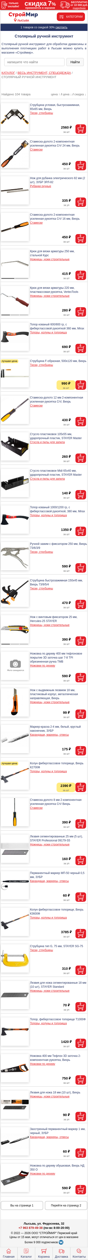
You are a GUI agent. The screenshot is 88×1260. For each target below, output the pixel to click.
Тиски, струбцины (41, 113)
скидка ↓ (80, 94)
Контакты (79, 1252)
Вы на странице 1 (21, 1205)
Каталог (26, 1252)
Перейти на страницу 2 (66, 1205)
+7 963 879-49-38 (31, 1228)
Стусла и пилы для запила (47, 442)
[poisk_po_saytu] (34, 62)
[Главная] (23, 15)
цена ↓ (67, 94)
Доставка (61, 1252)
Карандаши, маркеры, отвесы (49, 734)
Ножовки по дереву (42, 665)
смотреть (61, 27)
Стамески (36, 149)
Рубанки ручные (40, 186)
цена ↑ (55, 94)
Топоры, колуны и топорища (48, 332)
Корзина (44, 1252)
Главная (8, 1252)
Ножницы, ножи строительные (49, 259)
